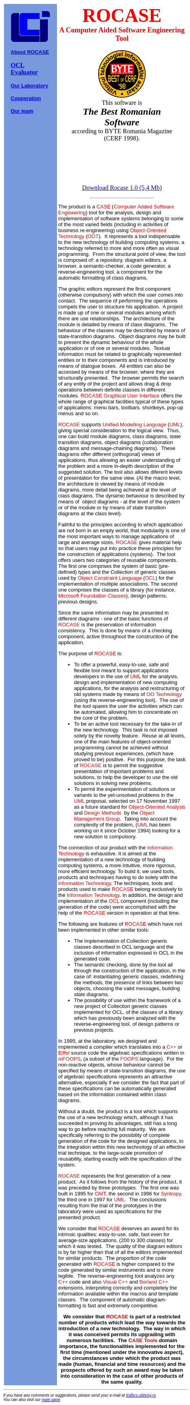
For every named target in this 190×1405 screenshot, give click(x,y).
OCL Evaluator (24, 69)
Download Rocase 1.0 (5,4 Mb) (122, 187)
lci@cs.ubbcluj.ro (141, 1395)
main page (51, 1399)
